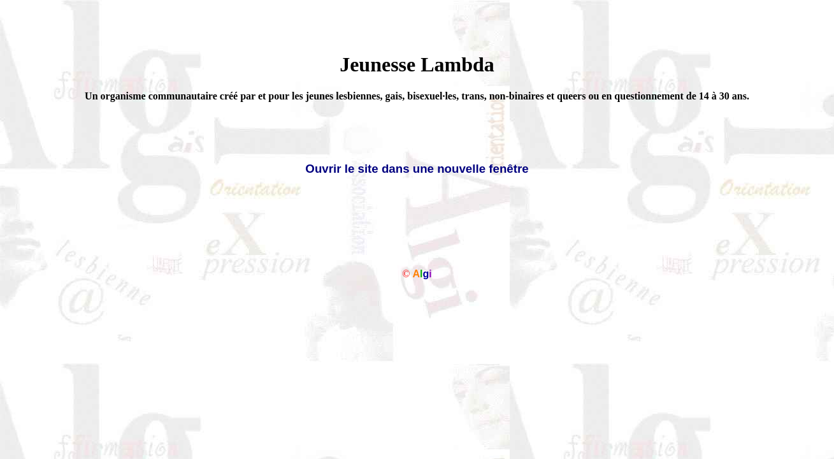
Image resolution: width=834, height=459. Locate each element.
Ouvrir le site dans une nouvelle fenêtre (416, 168)
